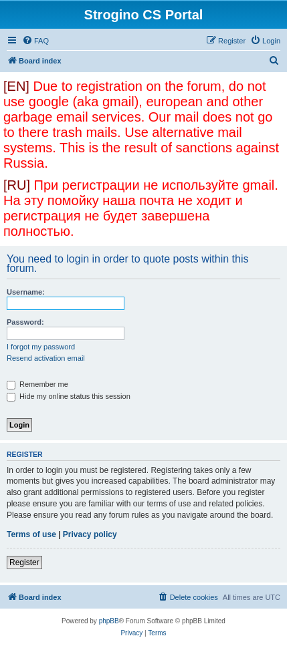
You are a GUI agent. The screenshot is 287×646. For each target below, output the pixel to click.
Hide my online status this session (68, 396)
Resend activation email (46, 358)
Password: (25, 322)
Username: (26, 292)
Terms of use (31, 534)
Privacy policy (90, 534)
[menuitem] (35, 41)
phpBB (109, 621)
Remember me (37, 384)
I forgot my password (41, 347)
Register (24, 562)
